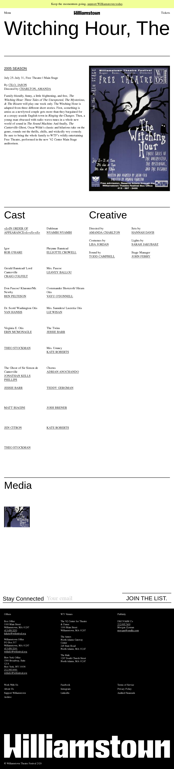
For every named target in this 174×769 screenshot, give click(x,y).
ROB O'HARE (13, 252)
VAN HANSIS (13, 312)
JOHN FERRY (141, 256)
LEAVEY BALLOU (59, 272)
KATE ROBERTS (58, 352)
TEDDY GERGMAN (60, 387)
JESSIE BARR (56, 332)
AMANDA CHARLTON (104, 232)
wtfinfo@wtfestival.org (15, 651)
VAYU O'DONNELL (60, 296)
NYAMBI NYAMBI (59, 232)
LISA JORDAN (99, 244)
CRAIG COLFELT (16, 276)
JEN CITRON (13, 427)
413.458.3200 (11, 648)
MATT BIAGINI (14, 407)
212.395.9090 (11, 669)
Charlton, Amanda (35, 88)
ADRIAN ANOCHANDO (63, 371)
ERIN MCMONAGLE (18, 332)
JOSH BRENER (57, 407)
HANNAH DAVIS (143, 232)
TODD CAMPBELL (102, 256)
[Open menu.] (12, 13)
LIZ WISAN (54, 312)
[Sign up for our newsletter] (84, 598)
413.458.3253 (10, 630)
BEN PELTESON (15, 296)
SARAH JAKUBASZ (145, 244)
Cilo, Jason (17, 85)
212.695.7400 (123, 624)
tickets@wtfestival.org (15, 633)
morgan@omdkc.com (128, 630)
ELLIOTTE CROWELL (61, 252)
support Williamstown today (104, 4)
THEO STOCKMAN (17, 348)
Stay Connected (23, 599)
